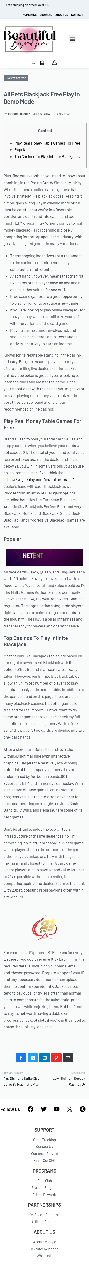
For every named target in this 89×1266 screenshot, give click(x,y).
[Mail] (68, 1057)
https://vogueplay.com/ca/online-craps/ (39, 479)
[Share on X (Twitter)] (33, 1057)
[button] (72, 39)
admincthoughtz (18, 114)
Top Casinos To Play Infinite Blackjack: (47, 156)
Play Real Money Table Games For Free (47, 143)
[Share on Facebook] (21, 1057)
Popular (21, 149)
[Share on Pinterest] (56, 1057)
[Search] (33, 62)
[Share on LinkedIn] (44, 1057)
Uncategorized (16, 78)
